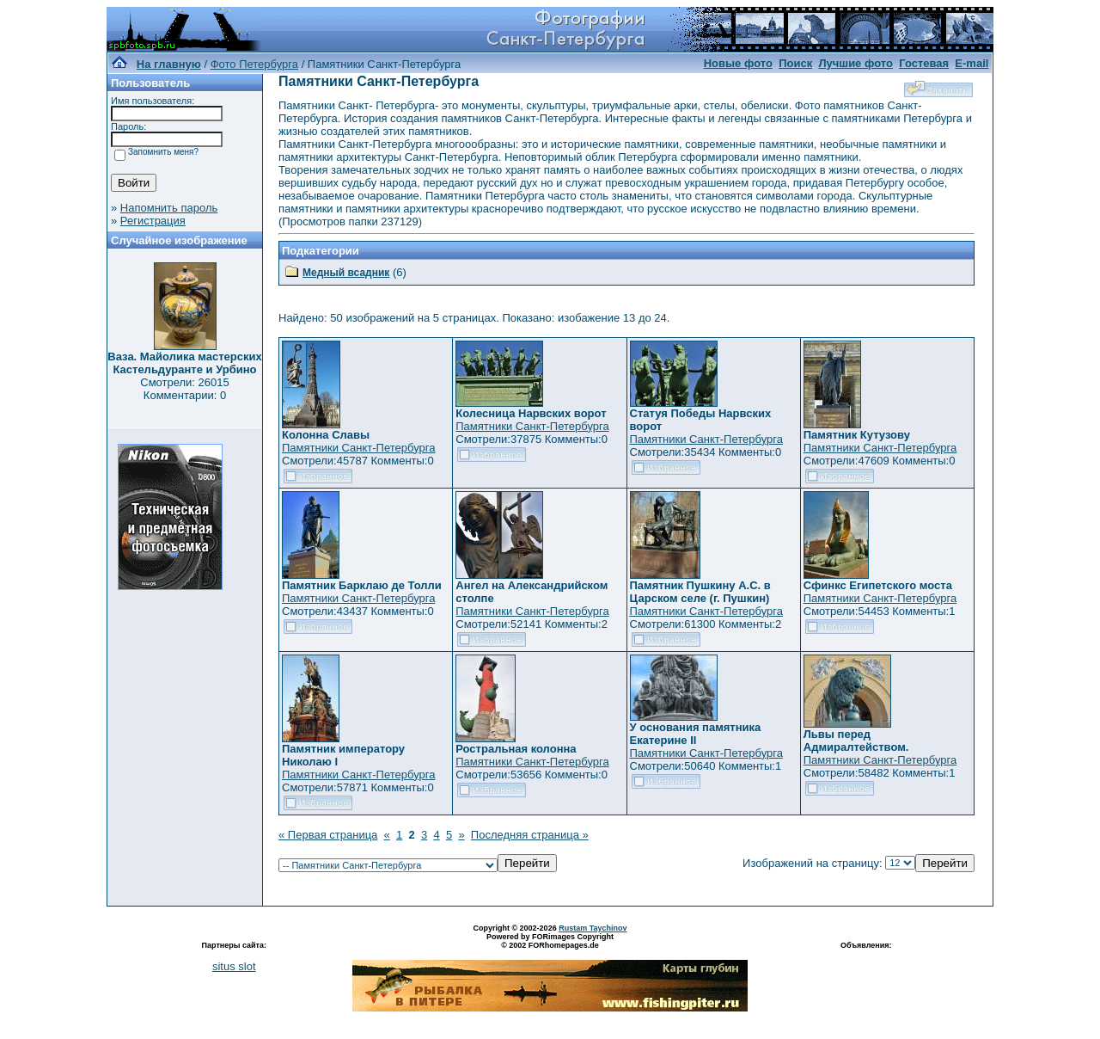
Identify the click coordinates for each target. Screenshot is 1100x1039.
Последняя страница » (530, 834)
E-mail (971, 63)
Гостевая (924, 63)
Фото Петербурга (254, 64)
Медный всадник (345, 273)
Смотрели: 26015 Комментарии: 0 (184, 389)
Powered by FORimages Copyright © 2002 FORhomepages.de (550, 941)
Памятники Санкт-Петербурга (358, 447)
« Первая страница (327, 834)
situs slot (234, 966)
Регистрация (153, 220)
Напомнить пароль (168, 207)
